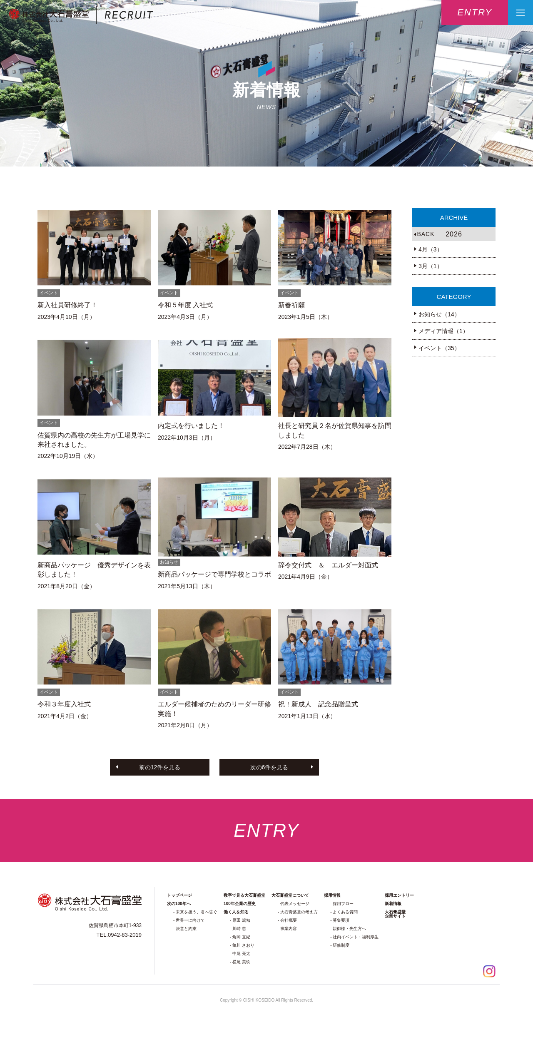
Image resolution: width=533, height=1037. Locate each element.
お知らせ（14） (439, 314)
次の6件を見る (269, 767)
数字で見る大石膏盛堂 (244, 895)
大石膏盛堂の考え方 (299, 912)
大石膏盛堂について (290, 895)
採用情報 (332, 895)
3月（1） (430, 266)
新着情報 (393, 903)
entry (474, 12)
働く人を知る (236, 912)
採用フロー (343, 903)
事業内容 (288, 928)
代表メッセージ (294, 903)
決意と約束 (186, 928)
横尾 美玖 (241, 962)
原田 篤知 (241, 920)
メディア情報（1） (443, 331)
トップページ (179, 895)
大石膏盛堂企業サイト (395, 914)
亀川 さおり (243, 945)
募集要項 (341, 920)
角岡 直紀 (241, 937)
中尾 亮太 (241, 953)
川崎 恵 (239, 928)
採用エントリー (399, 895)
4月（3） (430, 249)
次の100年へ (179, 903)
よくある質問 (345, 912)
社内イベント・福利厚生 (356, 937)
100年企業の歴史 (240, 903)
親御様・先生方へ (349, 928)
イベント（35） (439, 348)
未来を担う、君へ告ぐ (196, 912)
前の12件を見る (160, 767)
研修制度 (341, 945)
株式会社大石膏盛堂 (81, 15)
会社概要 (288, 920)
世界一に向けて (190, 920)
